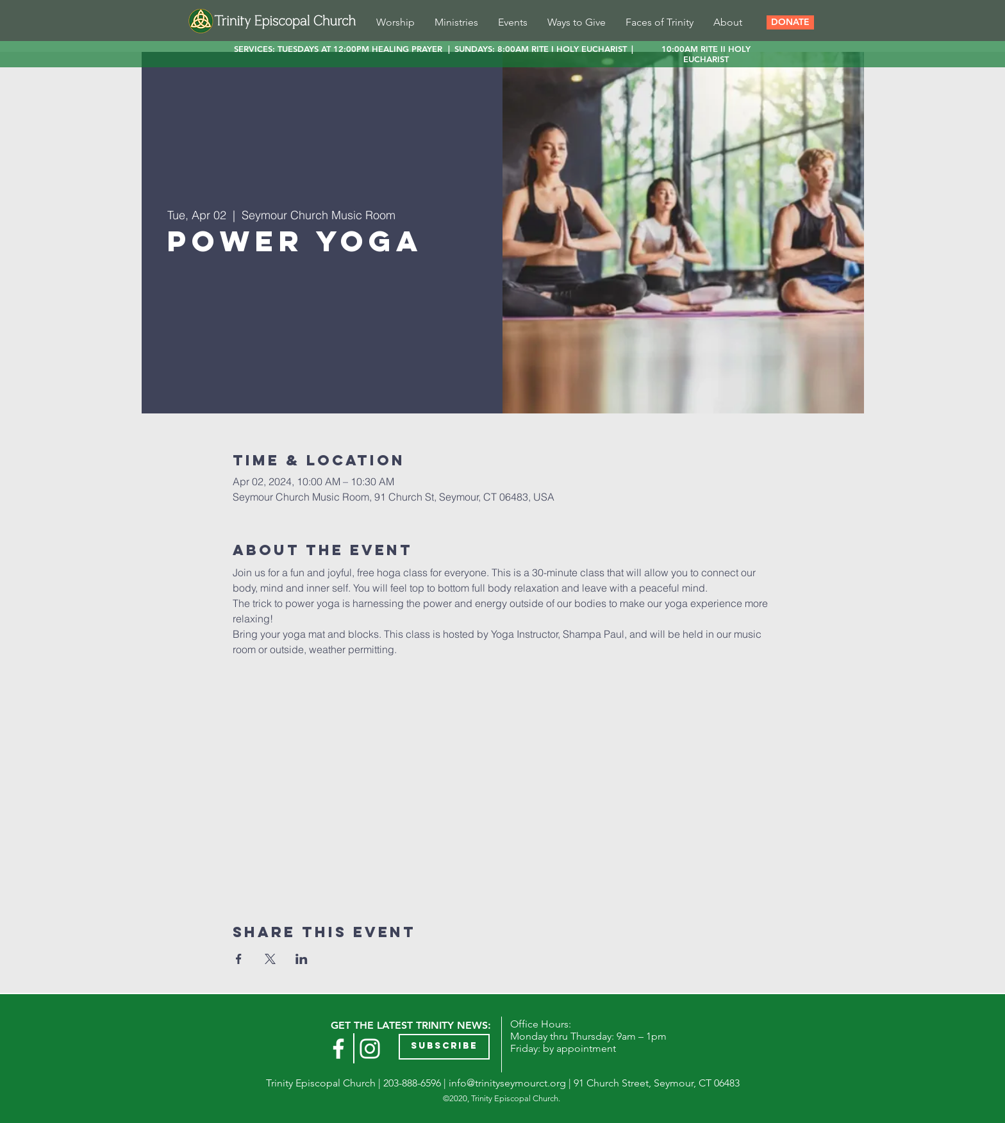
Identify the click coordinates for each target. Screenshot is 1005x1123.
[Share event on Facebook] (239, 959)
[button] (790, 22)
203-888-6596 (412, 1083)
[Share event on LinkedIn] (301, 959)
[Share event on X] (270, 959)
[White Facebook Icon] (338, 1048)
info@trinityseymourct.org (507, 1083)
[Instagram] (369, 1048)
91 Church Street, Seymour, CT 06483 (657, 1083)
